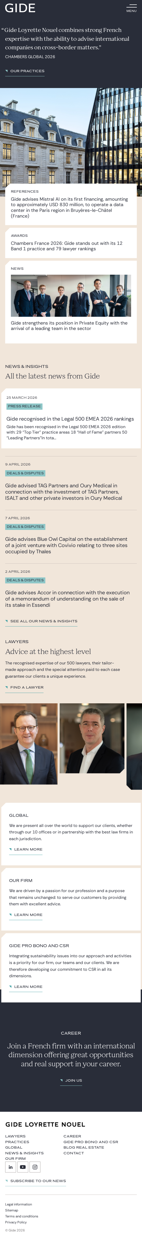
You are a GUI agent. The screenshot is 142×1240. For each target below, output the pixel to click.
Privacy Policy (16, 1222)
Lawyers (15, 1136)
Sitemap (11, 1210)
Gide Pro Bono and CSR (90, 1142)
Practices (17, 1142)
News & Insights (24, 1153)
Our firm (15, 1159)
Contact (73, 1153)
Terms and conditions (21, 1216)
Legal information (18, 1204)
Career (72, 1136)
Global (13, 1147)
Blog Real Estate (83, 1147)
